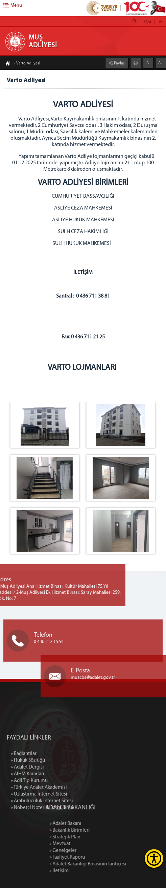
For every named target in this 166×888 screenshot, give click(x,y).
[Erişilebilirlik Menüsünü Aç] (154, 858)
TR (160, 22)
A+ (160, 63)
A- (148, 63)
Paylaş (119, 63)
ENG (147, 22)
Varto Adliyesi (26, 63)
